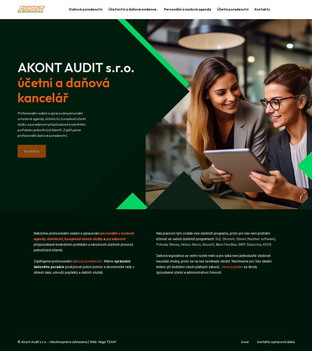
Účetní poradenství (232, 9)
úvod (244, 342)
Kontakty (262, 9)
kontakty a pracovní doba (276, 342)
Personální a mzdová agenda (187, 9)
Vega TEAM (107, 342)
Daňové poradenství (85, 9)
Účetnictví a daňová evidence (132, 9)
